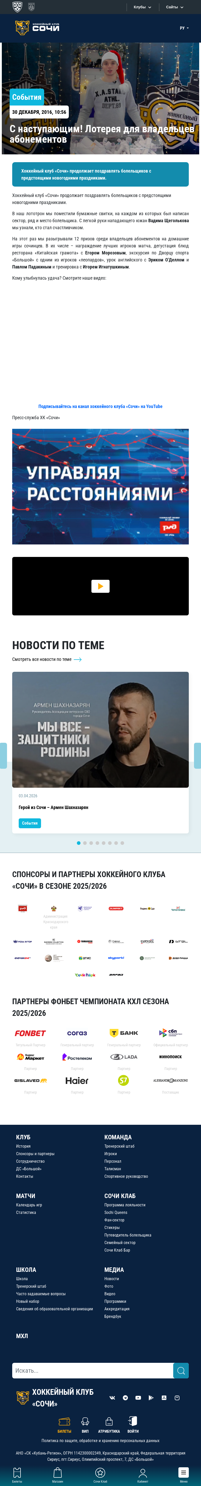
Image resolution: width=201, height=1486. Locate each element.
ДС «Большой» (29, 1168)
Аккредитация (117, 1308)
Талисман (112, 1168)
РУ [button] (183, 28)
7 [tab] (116, 843)
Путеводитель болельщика (127, 1235)
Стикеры (112, 1227)
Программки (115, 1301)
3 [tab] (91, 843)
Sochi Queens (115, 1212)
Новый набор (27, 1301)
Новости (111, 1278)
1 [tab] (79, 843)
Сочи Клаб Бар (117, 1250)
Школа (22, 1278)
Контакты (24, 1176)
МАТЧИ (25, 1196)
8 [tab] (122, 843)
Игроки (110, 1153)
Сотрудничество (30, 1161)
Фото (108, 1286)
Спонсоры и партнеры (35, 1153)
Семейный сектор (120, 1242)
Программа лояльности (124, 1204)
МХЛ (22, 1336)
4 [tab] (97, 843)
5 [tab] (103, 843)
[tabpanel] (100, 753)
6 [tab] (110, 843)
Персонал (112, 1161)
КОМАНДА (118, 1137)
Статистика (26, 1212)
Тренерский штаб (119, 1146)
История (23, 1146)
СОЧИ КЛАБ (120, 1196)
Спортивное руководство (126, 1176)
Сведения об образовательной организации (54, 1308)
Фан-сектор (114, 1220)
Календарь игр (29, 1204)
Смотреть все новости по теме (47, 659)
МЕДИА (114, 1269)
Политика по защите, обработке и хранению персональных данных (100, 1440)
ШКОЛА (26, 1269)
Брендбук (112, 1316)
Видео (109, 1293)
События (30, 823)
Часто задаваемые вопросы (41, 1293)
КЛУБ (23, 1137)
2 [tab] (85, 843)
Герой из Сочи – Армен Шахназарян (53, 807)
